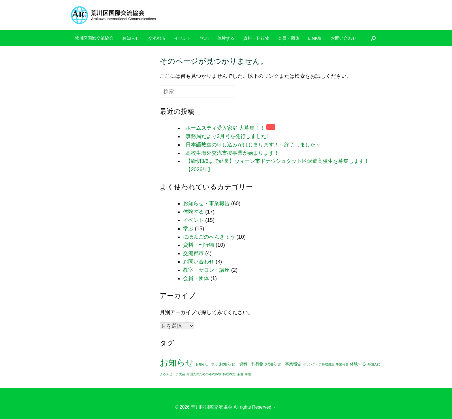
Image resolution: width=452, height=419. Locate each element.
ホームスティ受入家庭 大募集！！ (225, 128)
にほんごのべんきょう (209, 237)
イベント (182, 38)
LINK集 (315, 38)
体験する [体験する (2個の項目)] (358, 364)
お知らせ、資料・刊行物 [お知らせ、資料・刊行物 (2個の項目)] (241, 364)
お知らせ (131, 38)
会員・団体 (289, 38)
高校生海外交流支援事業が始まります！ (232, 153)
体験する (226, 38)
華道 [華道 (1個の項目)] (248, 374)
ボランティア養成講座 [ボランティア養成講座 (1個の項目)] (318, 364)
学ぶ (204, 38)
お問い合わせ (344, 38)
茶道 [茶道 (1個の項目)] (240, 374)
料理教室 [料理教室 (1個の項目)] (229, 374)
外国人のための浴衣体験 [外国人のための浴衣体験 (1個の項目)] (204, 374)
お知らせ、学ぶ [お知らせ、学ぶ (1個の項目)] (206, 364)
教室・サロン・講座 (206, 270)
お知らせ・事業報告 (206, 203)
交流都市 (156, 38)
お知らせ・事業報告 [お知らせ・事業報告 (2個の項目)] (283, 364)
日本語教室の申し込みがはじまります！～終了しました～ (253, 145)
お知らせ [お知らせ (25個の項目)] (177, 362)
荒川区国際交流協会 (94, 38)
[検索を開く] (373, 38)
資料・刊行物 (256, 38)
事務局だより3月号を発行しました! (227, 136)
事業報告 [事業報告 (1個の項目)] (342, 364)
